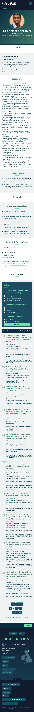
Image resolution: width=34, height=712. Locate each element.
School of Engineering (10, 69)
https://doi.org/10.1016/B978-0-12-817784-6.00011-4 (19, 597)
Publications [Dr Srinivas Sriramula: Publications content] (17, 274)
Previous (20, 604)
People (4, 8)
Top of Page (17, 679)
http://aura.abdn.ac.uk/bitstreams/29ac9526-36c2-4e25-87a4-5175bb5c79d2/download (19, 487)
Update (28, 625)
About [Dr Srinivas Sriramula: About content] (17, 48)
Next (15, 612)
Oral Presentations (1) (12, 312)
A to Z (4, 665)
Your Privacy (6, 688)
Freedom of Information (9, 703)
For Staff (22, 633)
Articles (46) (9, 319)
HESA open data (25, 263)
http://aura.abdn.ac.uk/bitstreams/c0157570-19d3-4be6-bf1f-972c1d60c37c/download (19, 427)
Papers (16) (9, 310)
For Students (13, 633)
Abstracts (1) (9, 307)
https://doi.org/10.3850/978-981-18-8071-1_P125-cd (19, 381)
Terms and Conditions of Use (11, 684)
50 (14, 617)
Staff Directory (7, 672)
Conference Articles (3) (12, 322)
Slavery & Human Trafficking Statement (13, 699)
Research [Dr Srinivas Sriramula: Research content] (17, 197)
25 (12, 617)
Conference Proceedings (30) (14, 300)
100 (17, 617)
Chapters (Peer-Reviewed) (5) (14, 298)
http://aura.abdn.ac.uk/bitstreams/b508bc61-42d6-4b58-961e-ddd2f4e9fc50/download (19, 565)
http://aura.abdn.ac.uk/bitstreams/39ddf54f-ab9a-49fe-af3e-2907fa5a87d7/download (19, 360)
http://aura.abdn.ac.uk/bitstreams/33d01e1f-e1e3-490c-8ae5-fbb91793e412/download (19, 455)
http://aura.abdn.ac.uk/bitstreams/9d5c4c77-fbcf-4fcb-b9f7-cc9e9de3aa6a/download (19, 536)
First (14, 604)
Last (20, 612)
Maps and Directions (8, 669)
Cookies (5, 695)
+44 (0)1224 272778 (9, 59)
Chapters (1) (9, 296)
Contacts (5, 661)
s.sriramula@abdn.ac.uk (11, 56)
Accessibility (6, 692)
